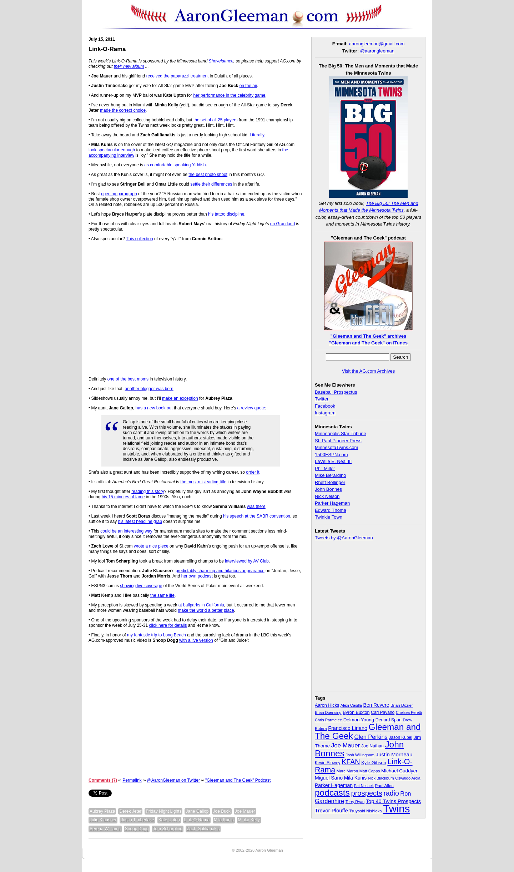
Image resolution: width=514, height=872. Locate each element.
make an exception (180, 398)
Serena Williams (105, 828)
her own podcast (197, 576)
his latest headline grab (140, 521)
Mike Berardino (330, 475)
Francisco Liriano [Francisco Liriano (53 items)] (347, 728)
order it (252, 472)
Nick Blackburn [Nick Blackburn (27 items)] (381, 778)
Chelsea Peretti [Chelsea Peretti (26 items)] (409, 712)
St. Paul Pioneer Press (338, 440)
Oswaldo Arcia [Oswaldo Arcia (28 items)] (407, 778)
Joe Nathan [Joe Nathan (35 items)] (372, 746)
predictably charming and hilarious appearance (220, 570)
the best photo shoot (207, 174)
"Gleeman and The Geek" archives (368, 336)
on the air (248, 85)
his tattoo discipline (226, 214)
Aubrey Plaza (102, 811)
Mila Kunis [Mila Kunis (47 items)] (355, 778)
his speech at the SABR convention (256, 516)
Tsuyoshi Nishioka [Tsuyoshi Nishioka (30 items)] (365, 811)
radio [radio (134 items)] (391, 793)
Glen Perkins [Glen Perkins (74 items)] (370, 737)
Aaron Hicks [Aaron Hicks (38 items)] (327, 705)
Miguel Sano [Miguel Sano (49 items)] (329, 778)
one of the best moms (127, 379)
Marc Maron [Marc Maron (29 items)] (347, 771)
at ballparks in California (201, 605)
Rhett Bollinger (330, 482)
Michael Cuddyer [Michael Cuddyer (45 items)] (399, 770)
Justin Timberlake (137, 819)
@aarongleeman (377, 51)
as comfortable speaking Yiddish (175, 164)
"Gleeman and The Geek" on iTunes (368, 343)
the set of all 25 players (215, 119)
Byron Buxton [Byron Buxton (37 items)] (356, 712)
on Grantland (282, 223)
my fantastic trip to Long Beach (156, 634)
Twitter (321, 399)
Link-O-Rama (107, 49)
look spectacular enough (112, 149)
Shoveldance (220, 61)
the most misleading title (203, 481)
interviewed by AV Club (247, 561)
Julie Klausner (103, 819)
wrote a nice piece (151, 546)
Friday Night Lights (163, 811)
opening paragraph (119, 193)
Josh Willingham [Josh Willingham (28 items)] (360, 755)
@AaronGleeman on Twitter (173, 780)
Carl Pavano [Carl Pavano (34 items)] (382, 712)
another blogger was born (149, 388)
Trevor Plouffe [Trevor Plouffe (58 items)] (331, 810)
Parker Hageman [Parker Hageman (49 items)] (334, 785)
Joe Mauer (245, 811)
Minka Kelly (249, 819)
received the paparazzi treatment (177, 76)
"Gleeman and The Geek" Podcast (238, 780)
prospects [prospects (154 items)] (366, 793)
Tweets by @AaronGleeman (344, 537)
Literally (257, 134)
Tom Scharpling (167, 828)
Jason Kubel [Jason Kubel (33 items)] (400, 737)
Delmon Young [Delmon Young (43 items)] (358, 719)
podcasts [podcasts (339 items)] (332, 792)
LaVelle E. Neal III (333, 461)
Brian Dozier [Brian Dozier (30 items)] (401, 705)
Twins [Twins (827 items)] (396, 809)
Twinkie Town (328, 517)
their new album (129, 66)
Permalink (131, 780)
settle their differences (211, 184)
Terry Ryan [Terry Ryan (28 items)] (355, 802)
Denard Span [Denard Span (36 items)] (389, 719)
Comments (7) (103, 780)
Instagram (325, 412)
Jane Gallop (197, 811)
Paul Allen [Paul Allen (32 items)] (384, 785)
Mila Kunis (223, 819)
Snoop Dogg (137, 828)
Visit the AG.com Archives (368, 371)
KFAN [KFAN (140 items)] (351, 762)
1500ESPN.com (331, 454)
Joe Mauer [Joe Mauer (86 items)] (345, 745)
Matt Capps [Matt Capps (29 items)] (369, 771)
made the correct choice (123, 110)
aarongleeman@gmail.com (377, 43)
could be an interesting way (126, 531)
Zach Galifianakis (203, 828)
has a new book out (154, 407)
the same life (162, 595)
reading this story (147, 491)
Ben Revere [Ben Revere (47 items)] (376, 705)
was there (256, 506)
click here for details (168, 625)
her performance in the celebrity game (229, 95)
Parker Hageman (332, 503)
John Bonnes (328, 489)
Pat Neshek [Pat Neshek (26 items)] (364, 785)
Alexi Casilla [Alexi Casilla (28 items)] (351, 705)
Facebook (325, 406)
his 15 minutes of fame (123, 496)
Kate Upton (169, 819)
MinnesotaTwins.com (336, 447)
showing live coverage (141, 585)
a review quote (251, 407)
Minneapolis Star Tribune (340, 433)
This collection (139, 238)
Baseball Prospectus (336, 392)
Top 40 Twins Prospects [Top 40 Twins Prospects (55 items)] (393, 801)
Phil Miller (325, 468)
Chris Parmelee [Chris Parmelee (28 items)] (328, 720)
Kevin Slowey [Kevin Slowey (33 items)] (327, 762)
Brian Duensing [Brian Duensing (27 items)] (328, 712)
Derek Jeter (130, 811)
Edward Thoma (330, 510)
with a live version (196, 640)
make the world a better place (206, 610)
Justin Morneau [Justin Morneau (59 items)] (394, 754)
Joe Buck (222, 811)
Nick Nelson (327, 496)
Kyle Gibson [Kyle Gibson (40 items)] (373, 762)
